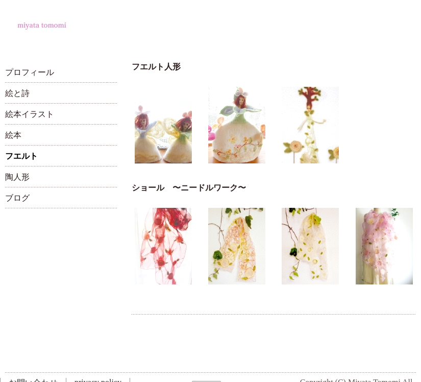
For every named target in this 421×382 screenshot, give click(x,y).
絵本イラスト (29, 114)
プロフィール (29, 72)
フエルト (21, 156)
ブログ (17, 198)
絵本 (13, 135)
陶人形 (17, 177)
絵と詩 (17, 93)
